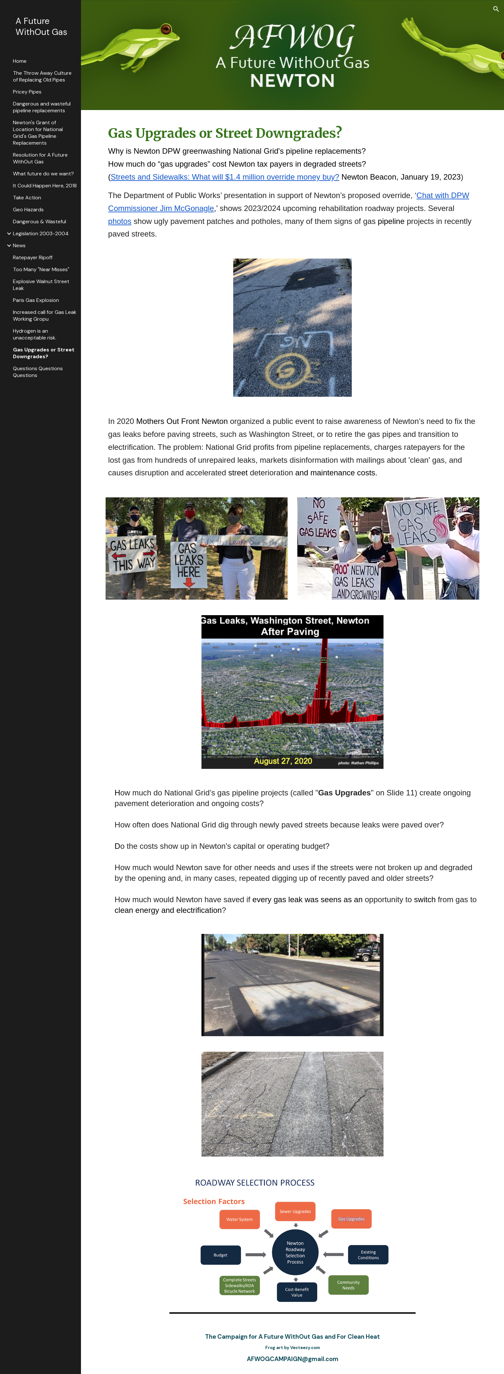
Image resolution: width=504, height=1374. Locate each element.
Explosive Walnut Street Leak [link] (41, 285)
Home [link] (20, 61)
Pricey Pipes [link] (27, 91)
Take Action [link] (27, 197)
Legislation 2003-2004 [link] (41, 233)
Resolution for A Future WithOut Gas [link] (40, 158)
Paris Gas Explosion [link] (36, 300)
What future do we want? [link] (43, 173)
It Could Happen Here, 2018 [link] (45, 185)
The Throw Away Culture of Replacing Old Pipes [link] (42, 76)
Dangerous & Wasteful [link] (39, 221)
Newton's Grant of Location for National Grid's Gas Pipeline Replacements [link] (38, 132)
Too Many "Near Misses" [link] (41, 269)
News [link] (19, 245)
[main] (292, 180)
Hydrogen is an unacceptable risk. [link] (34, 334)
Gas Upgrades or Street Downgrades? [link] (43, 353)
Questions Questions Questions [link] (38, 372)
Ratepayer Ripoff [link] (32, 257)
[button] (496, 9)
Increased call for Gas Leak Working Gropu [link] (44, 315)
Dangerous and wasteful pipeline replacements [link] (42, 107)
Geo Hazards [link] (28, 209)
